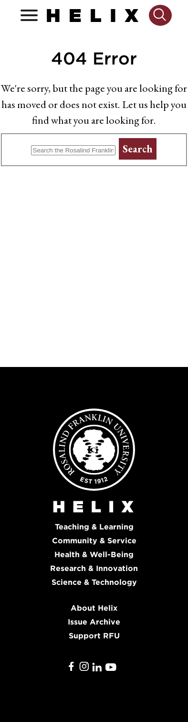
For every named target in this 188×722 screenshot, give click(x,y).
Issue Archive (94, 621)
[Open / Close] (29, 15)
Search (138, 149)
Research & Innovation (94, 568)
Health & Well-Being (94, 554)
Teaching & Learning (94, 526)
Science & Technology (94, 582)
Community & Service (94, 540)
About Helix (94, 608)
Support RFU (94, 635)
